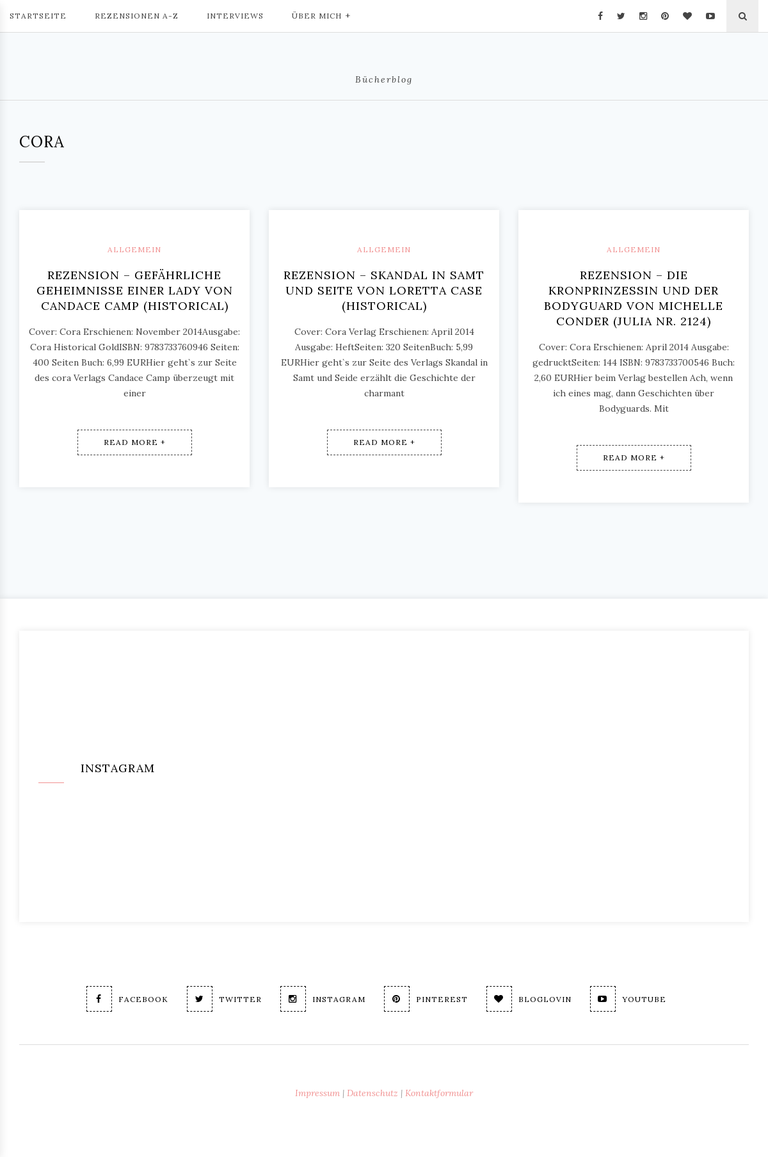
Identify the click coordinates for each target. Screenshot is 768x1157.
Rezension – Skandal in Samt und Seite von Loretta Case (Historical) (384, 290)
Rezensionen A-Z (137, 15)
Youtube (628, 999)
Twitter (224, 999)
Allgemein (134, 249)
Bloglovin (529, 999)
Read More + (135, 442)
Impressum (317, 1093)
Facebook (127, 999)
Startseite (38, 15)
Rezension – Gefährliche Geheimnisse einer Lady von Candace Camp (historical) (134, 290)
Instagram (322, 999)
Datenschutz (372, 1093)
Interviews (235, 15)
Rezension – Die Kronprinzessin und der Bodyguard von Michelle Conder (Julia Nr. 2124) (633, 298)
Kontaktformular (439, 1093)
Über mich (321, 14)
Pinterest (426, 999)
